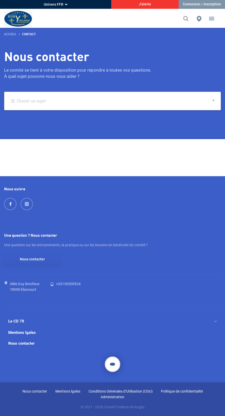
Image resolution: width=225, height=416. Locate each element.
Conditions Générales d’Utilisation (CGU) (121, 391)
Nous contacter (32, 259)
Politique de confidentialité (182, 391)
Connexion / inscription (202, 4)
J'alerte (145, 4)
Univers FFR (55, 4)
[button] (211, 18)
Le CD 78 (16, 321)
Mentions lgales (22, 332)
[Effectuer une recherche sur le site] (187, 18)
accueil (10, 34)
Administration (112, 397)
